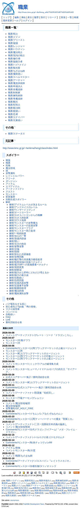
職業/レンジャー (16, 46)
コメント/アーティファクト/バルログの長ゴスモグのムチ (35, 437)
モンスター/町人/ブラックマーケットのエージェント (33, 353)
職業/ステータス (16, 133)
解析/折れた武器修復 (20, 254)
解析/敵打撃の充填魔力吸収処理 (25, 259)
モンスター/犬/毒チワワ (18, 340)
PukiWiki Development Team (33, 504)
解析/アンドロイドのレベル (23, 207)
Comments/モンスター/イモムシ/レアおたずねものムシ (34, 413)
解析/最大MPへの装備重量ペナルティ (28, 264)
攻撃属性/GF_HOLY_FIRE (19, 408)
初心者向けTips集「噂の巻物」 (22, 306)
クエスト (10, 191)
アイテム (10, 183)
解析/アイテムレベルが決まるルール (28, 204)
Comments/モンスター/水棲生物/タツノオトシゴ (31, 466)
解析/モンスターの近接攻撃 (23, 225)
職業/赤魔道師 (15, 89)
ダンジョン (11, 181)
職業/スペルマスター (18, 77)
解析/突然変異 (16, 267)
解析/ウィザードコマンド (22, 209)
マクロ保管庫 (13, 309)
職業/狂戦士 (14, 104)
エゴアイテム (13, 186)
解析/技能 (14, 251)
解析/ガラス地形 (17, 220)
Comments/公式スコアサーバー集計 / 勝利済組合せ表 (33, 387)
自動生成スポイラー (16, 199)
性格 (8, 165)
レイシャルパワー (15, 176)
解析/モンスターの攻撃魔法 (23, 223)
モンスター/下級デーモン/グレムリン (25, 398)
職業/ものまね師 (16, 71)
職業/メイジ (14, 37)
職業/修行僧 (14, 58)
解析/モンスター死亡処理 (22, 230)
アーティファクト (15, 189)
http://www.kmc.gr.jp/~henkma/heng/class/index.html (30, 148)
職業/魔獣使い (15, 74)
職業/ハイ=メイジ (17, 64)
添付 (43, 17)
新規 (63, 17)
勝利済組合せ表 (14, 322)
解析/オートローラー (20, 212)
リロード (51, 17)
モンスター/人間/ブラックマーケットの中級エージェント (35, 356)
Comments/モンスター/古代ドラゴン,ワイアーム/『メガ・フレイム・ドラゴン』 (41, 430)
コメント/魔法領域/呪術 (18, 427)
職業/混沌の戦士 (16, 55)
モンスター (11, 194)
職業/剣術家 (14, 92)
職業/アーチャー (16, 80)
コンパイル (11, 311)
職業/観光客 (14, 67)
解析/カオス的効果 (18, 217)
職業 (23, 7)
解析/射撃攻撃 (16, 246)
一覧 (69, 17)
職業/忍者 (13, 114)
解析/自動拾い (16, 277)
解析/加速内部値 (17, 238)
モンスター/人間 (14, 351)
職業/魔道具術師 (16, 83)
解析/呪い (14, 241)
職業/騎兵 (13, 101)
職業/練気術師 (15, 95)
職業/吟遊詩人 (15, 86)
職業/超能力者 (15, 61)
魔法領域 (10, 168)
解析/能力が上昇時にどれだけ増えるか (29, 272)
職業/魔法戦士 (15, 52)
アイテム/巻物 (13, 447)
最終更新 (7, 20)
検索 (76, 17)
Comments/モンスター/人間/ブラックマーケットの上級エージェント (41, 348)
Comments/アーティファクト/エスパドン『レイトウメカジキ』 (38, 461)
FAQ (8, 317)
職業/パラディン (16, 49)
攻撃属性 (10, 173)
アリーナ (10, 178)
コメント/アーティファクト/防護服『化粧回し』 (30, 392)
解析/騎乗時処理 (17, 288)
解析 (8, 202)
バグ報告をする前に (16, 304)
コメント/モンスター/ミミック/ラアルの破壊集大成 (32, 364)
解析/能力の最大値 (18, 275)
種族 (8, 160)
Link (8, 319)
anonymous (14, 500)
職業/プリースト (16, 40)
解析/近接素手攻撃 (18, 285)
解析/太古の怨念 (17, 243)
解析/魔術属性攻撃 (18, 293)
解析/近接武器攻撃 (18, 283)
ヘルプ (17, 20)
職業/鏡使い (14, 111)
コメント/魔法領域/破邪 (18, 403)
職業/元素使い (15, 120)
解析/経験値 (15, 270)
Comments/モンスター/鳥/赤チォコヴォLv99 (29, 442)
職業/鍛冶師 (14, 108)
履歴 (36, 17)
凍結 (23, 17)
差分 (29, 17)
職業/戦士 (13, 33)
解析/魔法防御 (16, 290)
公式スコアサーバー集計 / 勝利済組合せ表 (27, 377)
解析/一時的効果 (17, 233)
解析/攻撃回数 (16, 256)
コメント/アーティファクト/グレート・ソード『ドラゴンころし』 (40, 335)
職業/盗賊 (13, 43)
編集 (16, 17)
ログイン (27, 20)
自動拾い (10, 314)
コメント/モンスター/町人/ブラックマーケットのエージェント (38, 382)
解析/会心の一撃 (17, 236)
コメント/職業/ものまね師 (19, 455)
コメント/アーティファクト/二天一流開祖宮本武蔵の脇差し (36, 424)
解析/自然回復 (16, 280)
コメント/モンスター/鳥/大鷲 (20, 450)
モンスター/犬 (13, 343)
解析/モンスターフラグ (21, 228)
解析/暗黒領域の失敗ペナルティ (25, 262)
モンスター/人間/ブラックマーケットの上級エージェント (35, 358)
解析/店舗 (14, 249)
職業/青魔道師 (15, 98)
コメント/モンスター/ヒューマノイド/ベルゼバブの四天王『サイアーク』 (41, 370)
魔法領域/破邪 (13, 406)
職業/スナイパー (16, 117)
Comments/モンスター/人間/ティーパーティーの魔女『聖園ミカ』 (40, 419)
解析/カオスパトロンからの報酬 (25, 215)
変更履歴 (10, 196)
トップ (6, 17)
